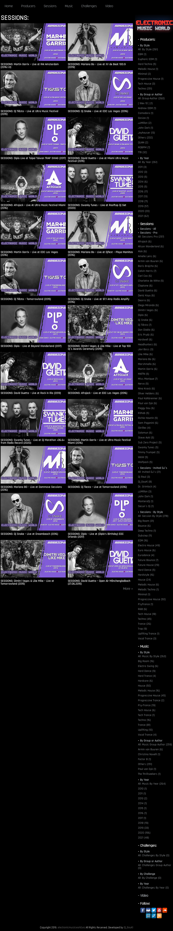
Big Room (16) (146, 661)
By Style (145, 45)
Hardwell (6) (145, 339)
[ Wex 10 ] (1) (145, 103)
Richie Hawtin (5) (148, 418)
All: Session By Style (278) (153, 516)
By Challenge (147, 874)
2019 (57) (143, 206)
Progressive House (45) (152, 695)
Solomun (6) (145, 433)
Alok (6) (142, 251)
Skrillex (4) (144, 428)
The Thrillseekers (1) (149, 774)
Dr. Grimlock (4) (147, 486)
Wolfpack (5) (145, 462)
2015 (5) (142, 186)
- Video (143, 895)
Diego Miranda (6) (148, 305)
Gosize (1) (143, 118)
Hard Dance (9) (146, 671)
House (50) (144, 686)
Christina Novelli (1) (149, 754)
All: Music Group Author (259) (155, 744)
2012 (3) (142, 172)
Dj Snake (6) (145, 320)
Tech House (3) (146, 84)
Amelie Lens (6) (147, 256)
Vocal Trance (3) (147, 638)
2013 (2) (142, 798)
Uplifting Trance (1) (148, 634)
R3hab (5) (143, 413)
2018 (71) (143, 201)
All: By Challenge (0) (149, 878)
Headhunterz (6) (147, 344)
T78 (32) (142, 152)
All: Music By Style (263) (152, 656)
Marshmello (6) (147, 364)
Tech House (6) (146, 710)
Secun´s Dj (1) (146, 506)
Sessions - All (148, 229)
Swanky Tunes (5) (148, 447)
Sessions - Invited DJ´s (153, 468)
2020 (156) (144, 833)
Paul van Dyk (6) (147, 403)
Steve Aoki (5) (146, 437)
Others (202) (145, 137)
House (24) (144, 580)
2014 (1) (142, 803)
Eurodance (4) (146, 555)
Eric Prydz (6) (146, 335)
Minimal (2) (144, 74)
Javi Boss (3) (145, 349)
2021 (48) (143, 838)
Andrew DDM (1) (147, 108)
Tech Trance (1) (146, 715)
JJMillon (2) (144, 123)
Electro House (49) (149, 545)
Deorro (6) (144, 300)
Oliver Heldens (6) (148, 393)
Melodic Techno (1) (148, 589)
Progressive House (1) (150, 79)
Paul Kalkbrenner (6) (150, 398)
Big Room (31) (146, 521)
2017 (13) (143, 196)
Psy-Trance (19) (146, 705)
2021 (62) (143, 216)
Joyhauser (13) (146, 133)
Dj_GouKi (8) (145, 482)
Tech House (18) (147, 614)
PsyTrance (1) (145, 604)
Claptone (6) (145, 286)
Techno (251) (145, 88)
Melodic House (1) (148, 69)
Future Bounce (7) (148, 560)
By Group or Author (151, 94)
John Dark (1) (145, 128)
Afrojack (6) (144, 241)
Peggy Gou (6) (146, 408)
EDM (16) (143, 540)
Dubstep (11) (145, 535)
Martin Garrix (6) (147, 369)
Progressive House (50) (152, 599)
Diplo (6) (143, 315)
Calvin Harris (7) (147, 271)
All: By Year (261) (147, 162)
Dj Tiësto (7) (144, 325)
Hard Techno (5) (147, 64)
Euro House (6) (146, 550)
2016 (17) (143, 191)
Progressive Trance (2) (151, 700)
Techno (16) (144, 720)
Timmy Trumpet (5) (149, 452)
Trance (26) (144, 624)
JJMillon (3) (144, 491)
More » (128, 588)
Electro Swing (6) (148, 666)
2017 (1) (142, 818)
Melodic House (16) (149, 690)
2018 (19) (143, 823)
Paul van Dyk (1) (147, 769)
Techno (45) (144, 619)
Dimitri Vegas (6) (148, 310)
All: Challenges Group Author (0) (154, 866)
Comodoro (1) (145, 113)
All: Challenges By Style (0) (153, 855)
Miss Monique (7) (148, 379)
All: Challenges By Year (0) (153, 888)
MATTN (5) (143, 374)
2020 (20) (144, 211)
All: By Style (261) (148, 49)
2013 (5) (142, 177)
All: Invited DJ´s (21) (149, 472)
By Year (144, 158)
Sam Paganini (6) (148, 423)
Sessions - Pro (148, 233)
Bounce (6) (144, 526)
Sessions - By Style (151, 512)
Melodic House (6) (148, 584)
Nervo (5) (143, 384)
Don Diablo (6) (146, 330)
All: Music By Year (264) (152, 784)
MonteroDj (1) (145, 501)
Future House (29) (148, 565)
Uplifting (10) (145, 730)
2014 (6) (143, 182)
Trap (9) (142, 629)
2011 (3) (142, 167)
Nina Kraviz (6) (146, 388)
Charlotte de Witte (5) (151, 281)
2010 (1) (142, 789)
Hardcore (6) (145, 681)
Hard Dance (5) (146, 570)
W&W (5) (143, 457)
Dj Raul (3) (144, 477)
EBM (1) (142, 54)
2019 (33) (143, 828)
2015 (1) (142, 808)
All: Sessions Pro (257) (151, 237)
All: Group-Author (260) (151, 98)
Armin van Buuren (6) (150, 261)
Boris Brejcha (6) (148, 266)
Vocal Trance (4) (147, 735)
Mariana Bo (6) (146, 359)
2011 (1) (142, 793)
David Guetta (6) (147, 290)
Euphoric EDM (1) (147, 59)
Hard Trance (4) (147, 676)
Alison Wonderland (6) (151, 246)
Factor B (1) (144, 759)
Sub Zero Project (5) (150, 442)
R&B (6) (142, 609)
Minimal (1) (144, 594)
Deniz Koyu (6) (146, 295)
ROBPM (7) (144, 147)
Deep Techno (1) (147, 531)
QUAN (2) (143, 142)
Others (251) (145, 764)
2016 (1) (142, 813)
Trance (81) (144, 725)
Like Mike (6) (145, 354)
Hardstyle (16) (146, 575)
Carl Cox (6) (145, 276)
